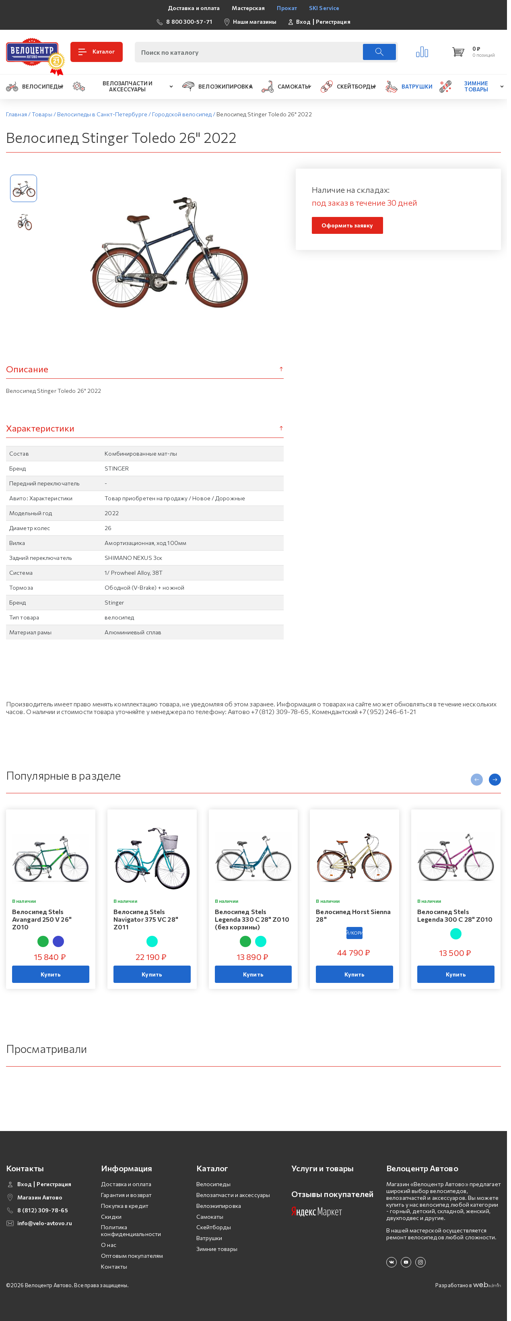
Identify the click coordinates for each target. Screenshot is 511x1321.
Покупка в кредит (124, 1205)
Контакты (114, 1266)
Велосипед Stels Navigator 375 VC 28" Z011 (145, 919)
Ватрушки (209, 1237)
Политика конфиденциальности (131, 1230)
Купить (51, 974)
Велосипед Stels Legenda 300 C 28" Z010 (454, 915)
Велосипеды (213, 1184)
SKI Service (324, 7)
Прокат (287, 7)
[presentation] (477, 780)
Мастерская (248, 7)
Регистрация (333, 22)
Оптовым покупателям (132, 1255)
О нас (108, 1244)
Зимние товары (216, 1248)
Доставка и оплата (194, 7)
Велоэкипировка (218, 1205)
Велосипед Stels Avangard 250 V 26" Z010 (42, 919)
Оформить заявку (347, 225)
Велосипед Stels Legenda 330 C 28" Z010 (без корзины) (252, 919)
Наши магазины (254, 21)
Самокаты (210, 1216)
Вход (303, 22)
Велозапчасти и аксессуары (233, 1194)
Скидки (111, 1216)
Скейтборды (213, 1227)
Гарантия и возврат (126, 1194)
